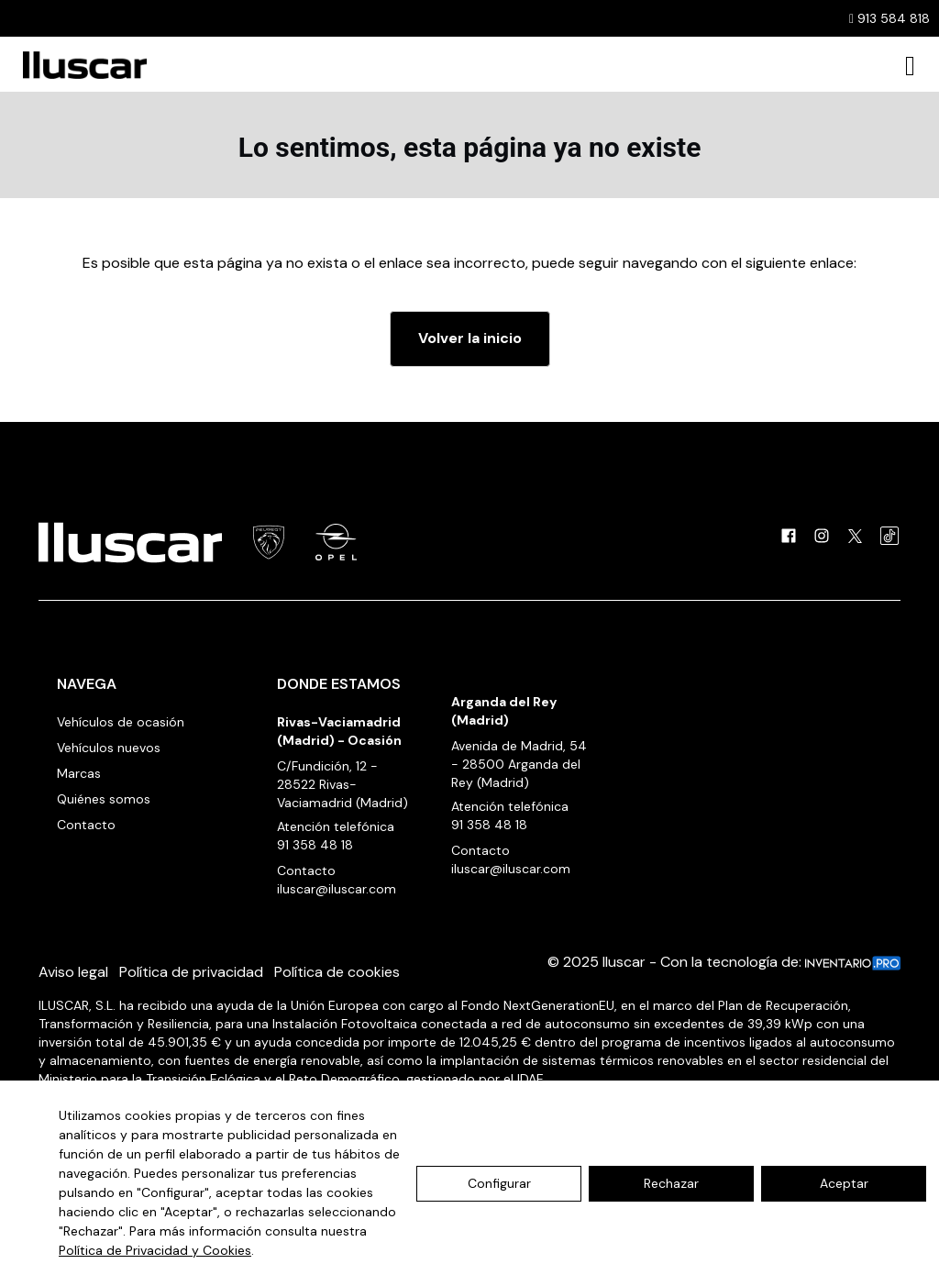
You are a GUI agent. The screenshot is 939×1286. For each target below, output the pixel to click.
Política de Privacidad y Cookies (155, 1250)
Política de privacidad (191, 971)
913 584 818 (889, 18)
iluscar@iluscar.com (336, 889)
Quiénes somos (103, 799)
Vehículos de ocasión (120, 722)
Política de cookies (337, 971)
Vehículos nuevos (108, 747)
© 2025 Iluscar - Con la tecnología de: (723, 961)
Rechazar (671, 1183)
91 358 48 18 (315, 845)
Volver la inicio (470, 338)
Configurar (499, 1183)
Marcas (79, 773)
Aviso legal (73, 971)
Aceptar (844, 1183)
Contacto (86, 824)
